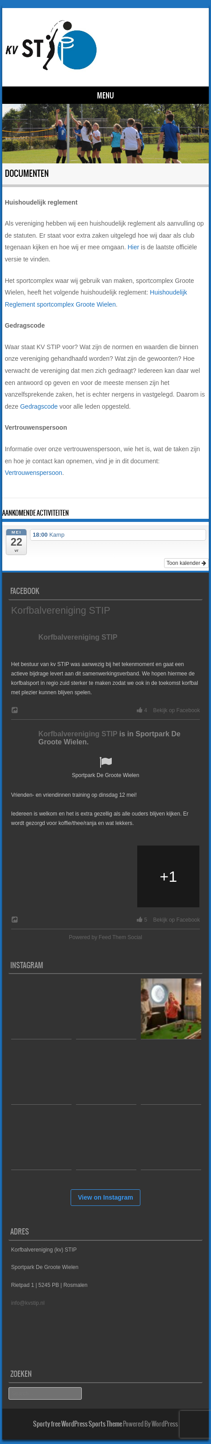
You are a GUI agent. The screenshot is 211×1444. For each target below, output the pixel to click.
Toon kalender (187, 563)
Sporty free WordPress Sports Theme (77, 1424)
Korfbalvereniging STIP (60, 610)
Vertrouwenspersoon (33, 472)
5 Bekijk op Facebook (167, 920)
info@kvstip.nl (28, 1303)
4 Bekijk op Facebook (167, 710)
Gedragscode (39, 406)
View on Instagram (105, 1197)
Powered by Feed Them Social (105, 937)
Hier (133, 247)
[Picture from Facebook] (43, 877)
